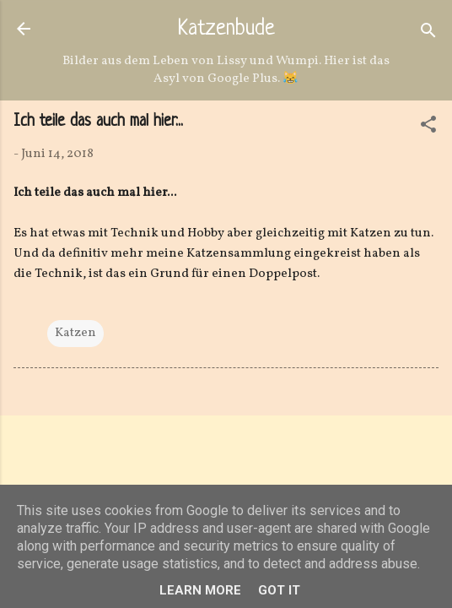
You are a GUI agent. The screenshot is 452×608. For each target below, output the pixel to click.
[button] (428, 128)
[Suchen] (428, 34)
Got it (279, 590)
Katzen (75, 333)
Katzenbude (226, 29)
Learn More (200, 590)
